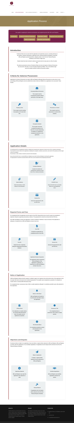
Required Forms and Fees (56, 36)
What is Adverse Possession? (31, 12)
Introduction (14, 36)
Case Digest (52, 12)
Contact (62, 12)
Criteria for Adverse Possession (27, 36)
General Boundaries (44, 12)
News (57, 12)
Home (13, 12)
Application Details (42, 36)
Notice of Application (29, 39)
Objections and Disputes (43, 39)
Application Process (20, 12)
